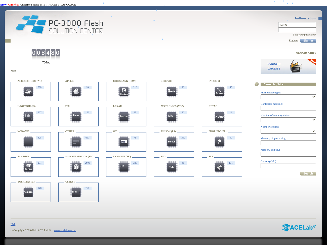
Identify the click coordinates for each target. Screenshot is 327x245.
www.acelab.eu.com (65, 230)
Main (13, 70)
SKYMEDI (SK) (122, 156)
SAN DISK (23, 156)
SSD (163, 156)
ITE (67, 106)
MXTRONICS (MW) (172, 106)
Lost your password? (304, 34)
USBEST (70, 181)
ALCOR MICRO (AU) (30, 81)
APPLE (69, 81)
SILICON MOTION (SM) (79, 156)
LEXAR (117, 106)
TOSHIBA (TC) (26, 181)
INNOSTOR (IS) (27, 106)
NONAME (23, 131)
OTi (115, 131)
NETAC (213, 106)
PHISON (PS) (168, 131)
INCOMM (214, 81)
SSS (211, 156)
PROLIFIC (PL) (218, 131)
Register (293, 40)
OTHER (69, 131)
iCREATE (166, 81)
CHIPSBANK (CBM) (124, 81)
